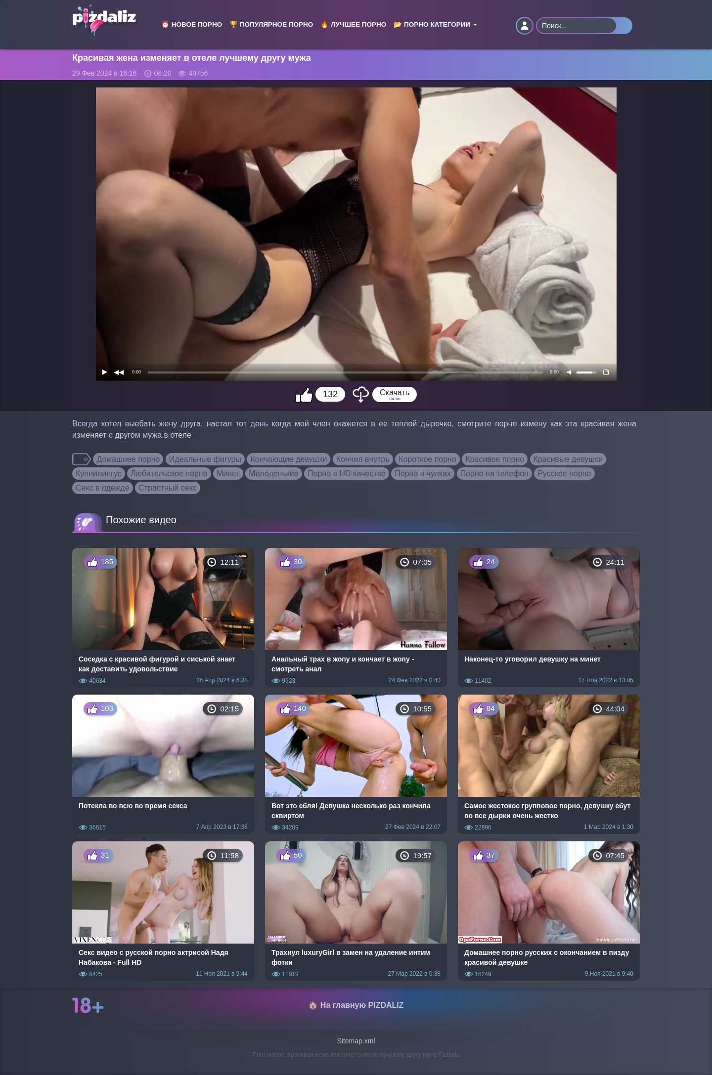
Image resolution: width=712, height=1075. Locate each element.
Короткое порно (427, 459)
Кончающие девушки (288, 459)
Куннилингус (99, 473)
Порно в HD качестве (347, 473)
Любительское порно (169, 473)
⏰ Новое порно (191, 24)
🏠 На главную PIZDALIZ (355, 1005)
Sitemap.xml (356, 1041)
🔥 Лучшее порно (353, 24)
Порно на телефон (494, 473)
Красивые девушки (568, 459)
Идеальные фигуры (205, 459)
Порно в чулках (423, 473)
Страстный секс (167, 488)
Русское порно (564, 473)
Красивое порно (494, 459)
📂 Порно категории (435, 24)
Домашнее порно (128, 459)
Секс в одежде (103, 488)
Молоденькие (273, 473)
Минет (228, 473)
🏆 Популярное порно (271, 24)
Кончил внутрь (363, 459)
